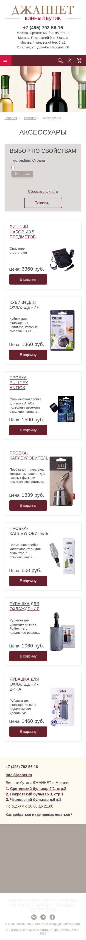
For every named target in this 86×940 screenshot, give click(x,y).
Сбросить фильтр (43, 191)
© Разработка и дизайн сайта (27, 930)
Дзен (52, 917)
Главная (11, 118)
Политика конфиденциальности (57, 924)
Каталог (30, 118)
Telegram (43, 917)
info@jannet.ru (19, 775)
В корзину (28, 279)
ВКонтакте (34, 917)
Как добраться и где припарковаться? (39, 814)
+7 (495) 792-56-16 (43, 27)
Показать (42, 203)
